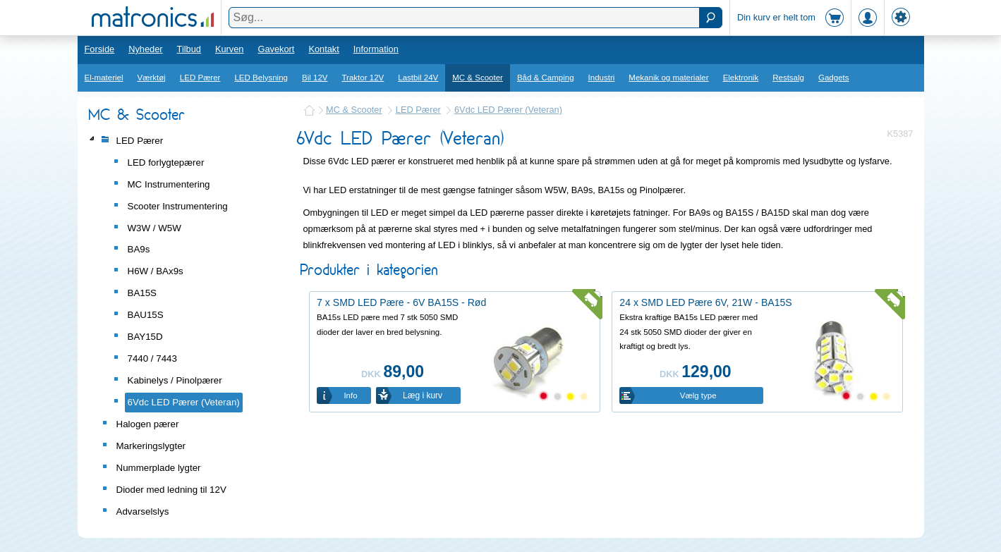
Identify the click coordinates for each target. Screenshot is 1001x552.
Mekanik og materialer (668, 77)
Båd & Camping (545, 77)
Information (376, 49)
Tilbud (189, 49)
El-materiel (104, 77)
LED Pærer (200, 77)
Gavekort (275, 49)
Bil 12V (315, 77)
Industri (601, 77)
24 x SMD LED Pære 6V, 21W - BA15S (705, 302)
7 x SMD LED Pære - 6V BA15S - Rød (401, 302)
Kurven (229, 49)
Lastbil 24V (418, 77)
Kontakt (323, 49)
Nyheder (145, 49)
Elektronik (741, 77)
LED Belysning (261, 77)
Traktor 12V (363, 77)
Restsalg (788, 77)
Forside (100, 49)
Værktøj (152, 77)
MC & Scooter (477, 77)
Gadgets (833, 77)
